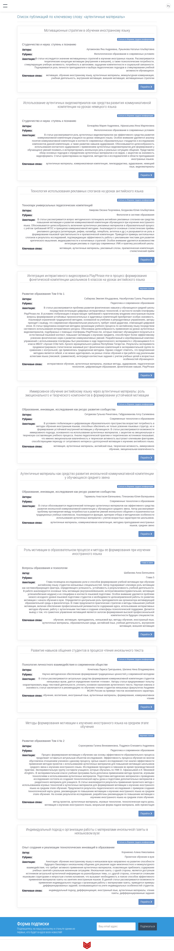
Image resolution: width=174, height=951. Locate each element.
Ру (168, 6)
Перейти (146, 87)
